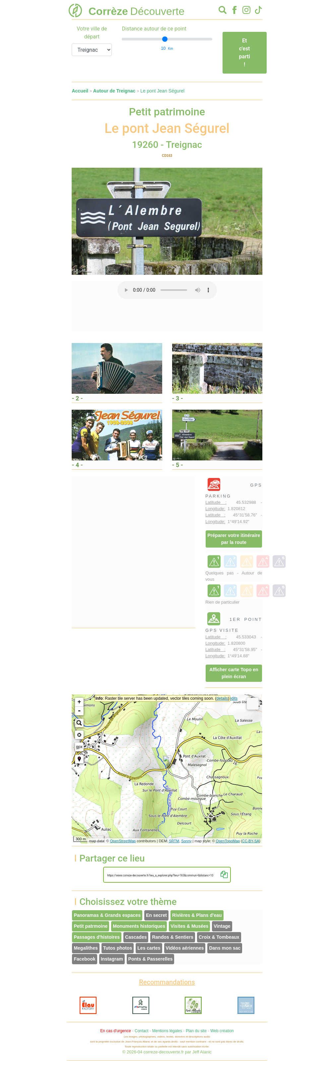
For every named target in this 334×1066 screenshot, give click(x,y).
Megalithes (86, 948)
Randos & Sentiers (172, 937)
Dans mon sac (224, 948)
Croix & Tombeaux (219, 937)
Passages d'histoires (97, 937)
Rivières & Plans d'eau (197, 915)
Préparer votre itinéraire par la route (234, 539)
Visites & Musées (189, 926)
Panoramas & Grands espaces (107, 915)
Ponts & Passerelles (150, 959)
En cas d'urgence (115, 1031)
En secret (156, 915)
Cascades (136, 937)
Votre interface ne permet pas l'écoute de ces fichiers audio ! (167, 290)
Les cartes (148, 948)
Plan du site (196, 1031)
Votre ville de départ (92, 33)
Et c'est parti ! (244, 52)
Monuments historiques (139, 926)
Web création (222, 1031)
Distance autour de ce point (154, 29)
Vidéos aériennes (185, 948)
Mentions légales (167, 1031)
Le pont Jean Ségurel (162, 90)
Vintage (222, 926)
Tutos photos (117, 948)
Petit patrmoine (90, 926)
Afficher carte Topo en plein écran (233, 673)
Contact (141, 1031)
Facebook (84, 959)
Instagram (112, 959)
